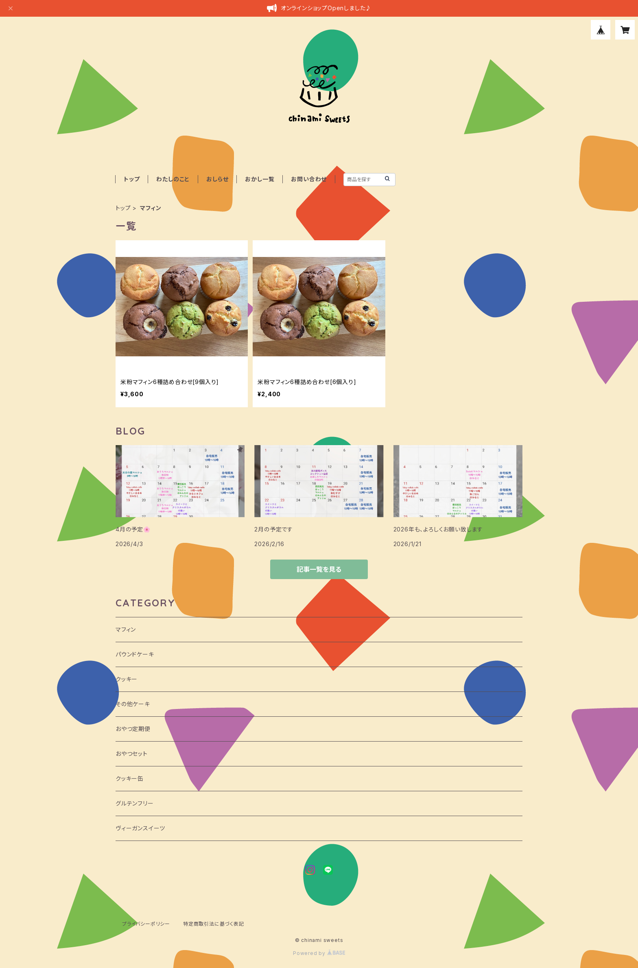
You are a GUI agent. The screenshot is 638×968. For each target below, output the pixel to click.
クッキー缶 (130, 778)
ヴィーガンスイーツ (140, 828)
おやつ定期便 (133, 728)
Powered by (319, 953)
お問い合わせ (309, 179)
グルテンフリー (135, 803)
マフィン (126, 629)
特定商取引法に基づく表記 (213, 924)
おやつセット (132, 753)
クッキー (127, 679)
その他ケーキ (133, 703)
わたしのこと (173, 179)
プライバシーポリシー (146, 924)
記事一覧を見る (319, 569)
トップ (132, 179)
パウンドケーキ (135, 654)
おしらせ (217, 179)
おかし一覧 (259, 179)
